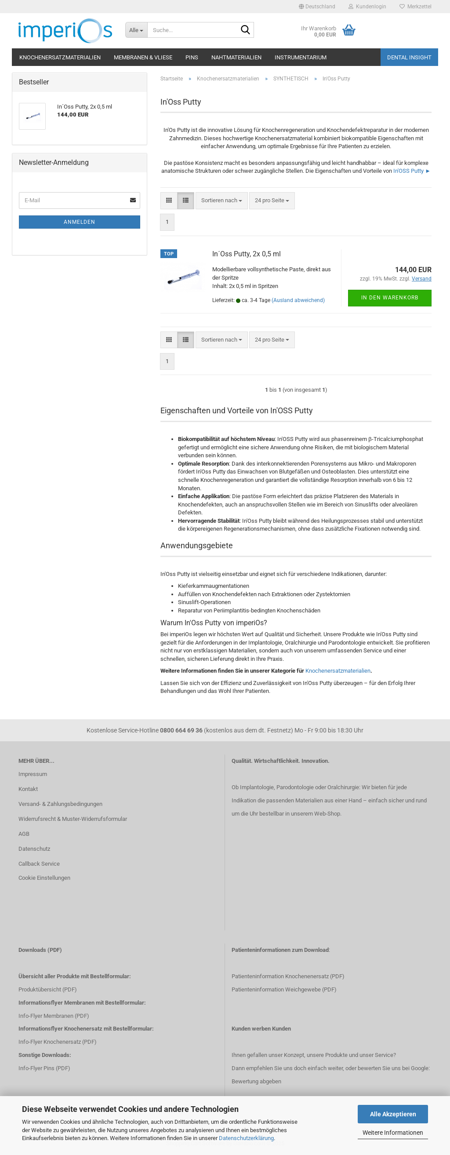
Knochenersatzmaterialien (60, 57)
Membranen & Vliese (143, 57)
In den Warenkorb (389, 298)
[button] (317, 6)
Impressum (32, 774)
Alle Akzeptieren (393, 1114)
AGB (23, 834)
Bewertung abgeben (256, 1081)
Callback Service (39, 863)
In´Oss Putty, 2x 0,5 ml (246, 254)
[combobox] (222, 200)
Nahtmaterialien (236, 57)
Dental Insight (409, 57)
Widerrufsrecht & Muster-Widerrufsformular (72, 819)
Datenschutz (34, 848)
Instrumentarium (301, 57)
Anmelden (79, 222)
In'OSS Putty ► (412, 171)
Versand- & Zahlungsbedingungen (60, 804)
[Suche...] (136, 30)
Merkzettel (415, 7)
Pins (191, 57)
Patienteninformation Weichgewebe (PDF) (284, 989)
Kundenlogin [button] (367, 7)
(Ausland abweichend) (298, 300)
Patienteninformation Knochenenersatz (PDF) (288, 976)
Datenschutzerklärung (246, 1138)
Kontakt (28, 789)
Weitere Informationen (393, 1132)
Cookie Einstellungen (44, 877)
